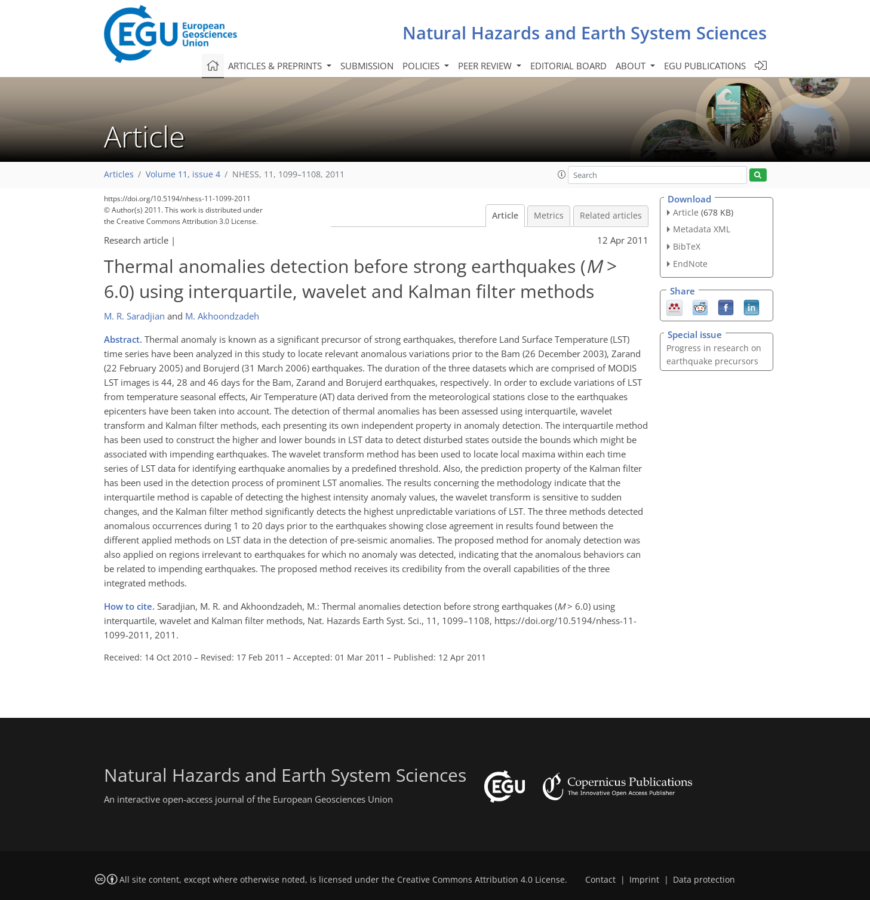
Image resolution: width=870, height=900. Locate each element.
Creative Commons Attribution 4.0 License (481, 879)
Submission (367, 66)
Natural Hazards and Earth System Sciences (584, 32)
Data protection (704, 879)
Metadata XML (701, 229)
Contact (600, 879)
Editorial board (568, 66)
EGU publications (705, 66)
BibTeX (686, 246)
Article (505, 215)
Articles (119, 174)
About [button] (632, 66)
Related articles (611, 215)
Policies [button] (422, 66)
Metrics (549, 215)
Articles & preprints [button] (276, 66)
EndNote (690, 263)
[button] (562, 174)
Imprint (644, 879)
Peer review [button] (486, 66)
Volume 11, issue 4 (183, 174)
